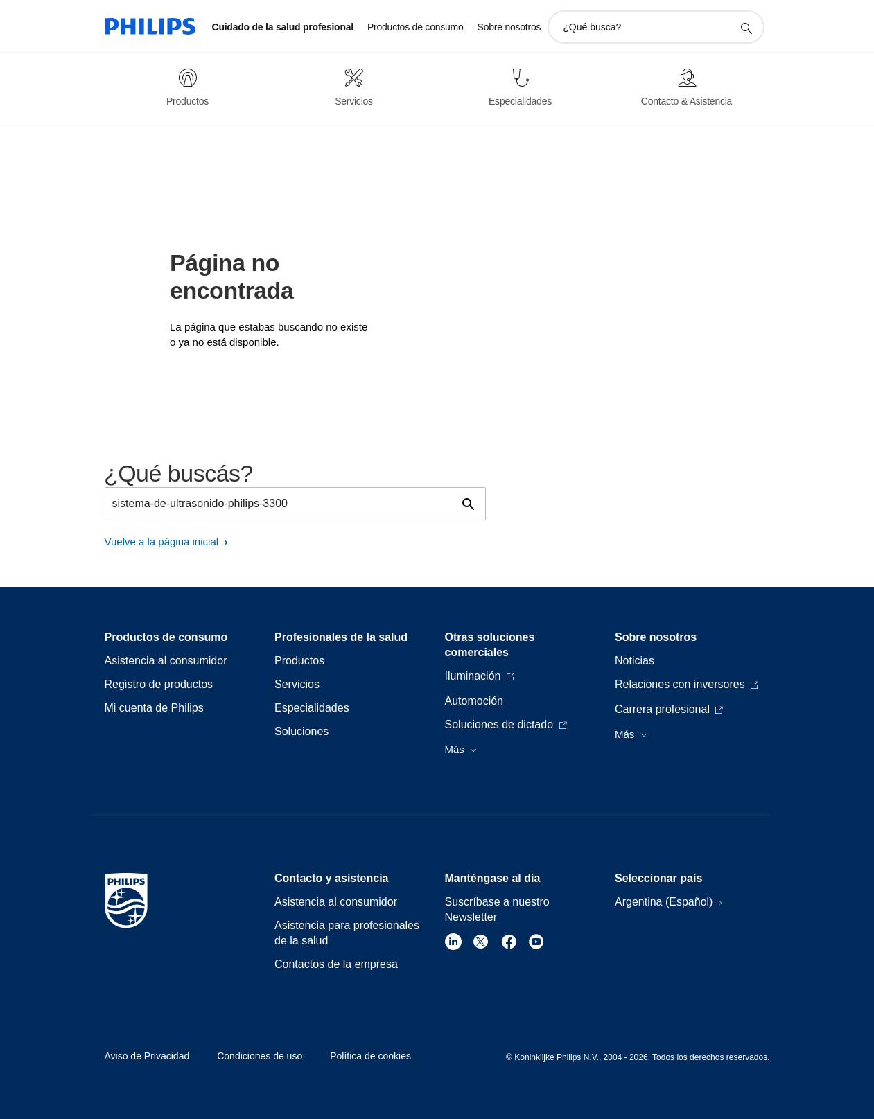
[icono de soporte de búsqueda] (745, 27)
